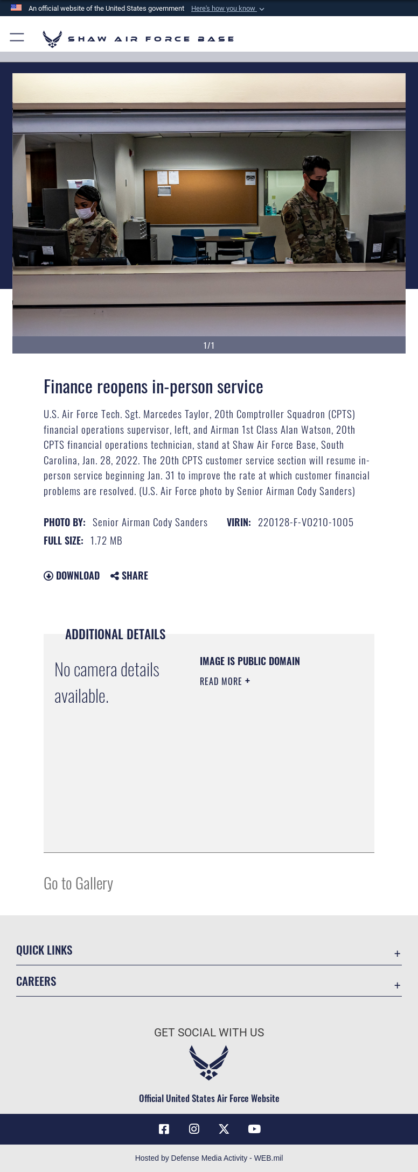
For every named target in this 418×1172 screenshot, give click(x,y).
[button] (229, 8)
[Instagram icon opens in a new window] (194, 1129)
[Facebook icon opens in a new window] (164, 1129)
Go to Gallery (78, 882)
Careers (36, 980)
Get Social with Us (209, 1032)
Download (72, 575)
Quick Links (44, 949)
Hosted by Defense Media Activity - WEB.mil (209, 1158)
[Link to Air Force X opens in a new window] (224, 1129)
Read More (222, 681)
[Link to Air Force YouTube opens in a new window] (254, 1129)
